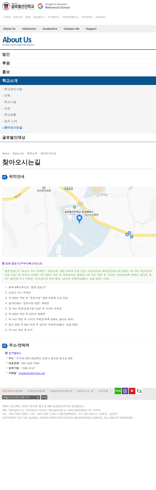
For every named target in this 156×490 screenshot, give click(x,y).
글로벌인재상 (13, 137)
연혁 (7, 95)
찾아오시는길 (13, 127)
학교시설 (10, 102)
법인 (6, 54)
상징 (7, 108)
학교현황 (10, 114)
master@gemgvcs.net (32, 373)
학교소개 (10, 81)
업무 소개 (10, 121)
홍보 (6, 72)
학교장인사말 (13, 89)
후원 (6, 63)
